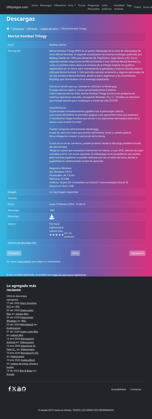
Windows (32, 28)
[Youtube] (19, 390)
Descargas (18, 28)
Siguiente (137, 253)
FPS (18, 306)
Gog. (96, 129)
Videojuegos (27, 342)
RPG (23, 321)
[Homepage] (8, 28)
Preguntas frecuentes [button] (94, 7)
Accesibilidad (118, 389)
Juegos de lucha (49, 28)
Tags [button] (129, 5)
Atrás (75, 253)
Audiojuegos (13, 328)
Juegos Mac (22, 313)
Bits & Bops (26, 370)
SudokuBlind (28, 360)
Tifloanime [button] (60, 5)
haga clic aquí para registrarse (69, 274)
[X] (14, 390)
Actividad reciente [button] (119, 7)
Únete (137, 7)
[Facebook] (9, 390)
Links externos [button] (107, 7)
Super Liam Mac (29, 331)
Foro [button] (71, 5)
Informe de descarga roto (22, 242)
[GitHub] (24, 390)
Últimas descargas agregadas (17, 297)
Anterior (14, 253)
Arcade (10, 374)
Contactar (135, 389)
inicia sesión (24, 261)
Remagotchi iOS (29, 353)
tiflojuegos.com (17, 7)
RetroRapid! (26, 324)
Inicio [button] (35, 5)
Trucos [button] (81, 5)
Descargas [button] (46, 5)
